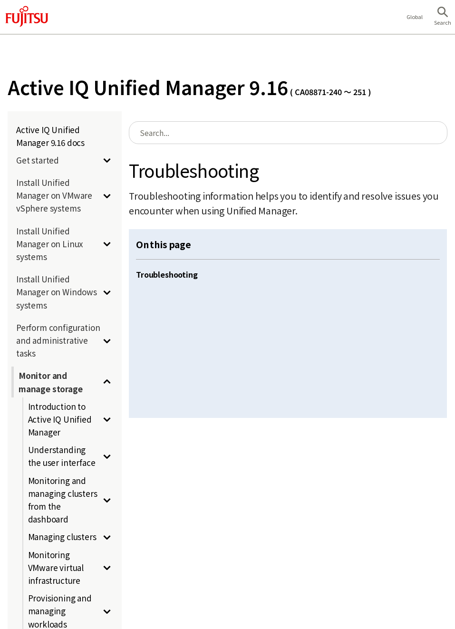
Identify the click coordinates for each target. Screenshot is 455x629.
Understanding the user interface (62, 456)
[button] (442, 17)
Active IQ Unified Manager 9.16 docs (50, 136)
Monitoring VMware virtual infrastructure (56, 567)
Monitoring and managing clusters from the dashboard (62, 499)
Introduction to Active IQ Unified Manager (60, 419)
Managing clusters (62, 536)
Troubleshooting (167, 274)
